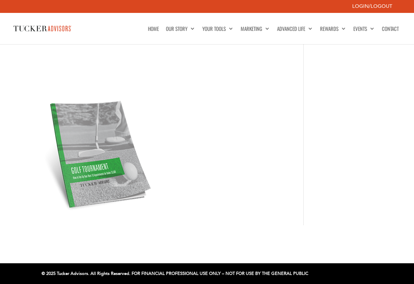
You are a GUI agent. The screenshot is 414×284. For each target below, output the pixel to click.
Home (153, 29)
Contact (390, 29)
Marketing (251, 29)
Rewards (329, 29)
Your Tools (214, 29)
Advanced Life (291, 29)
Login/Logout (372, 7)
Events (360, 29)
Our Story (176, 29)
